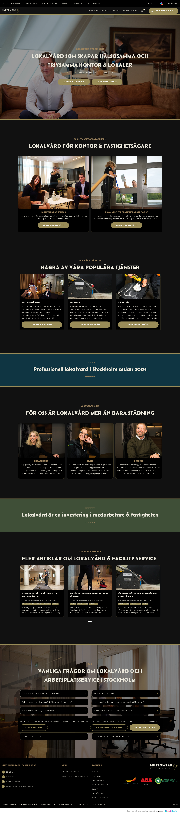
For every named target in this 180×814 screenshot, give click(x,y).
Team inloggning (171, 3)
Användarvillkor (48, 804)
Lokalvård (76, 3)
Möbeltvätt (124, 302)
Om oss (5, 3)
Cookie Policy (82, 804)
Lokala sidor (98, 804)
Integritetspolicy (66, 804)
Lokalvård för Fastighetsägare (124, 11)
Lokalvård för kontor (98, 11)
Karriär (64, 3)
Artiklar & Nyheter (49, 3)
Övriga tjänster (94, 3)
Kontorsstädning (31, 302)
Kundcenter (31, 3)
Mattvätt (75, 302)
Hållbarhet (16, 3)
